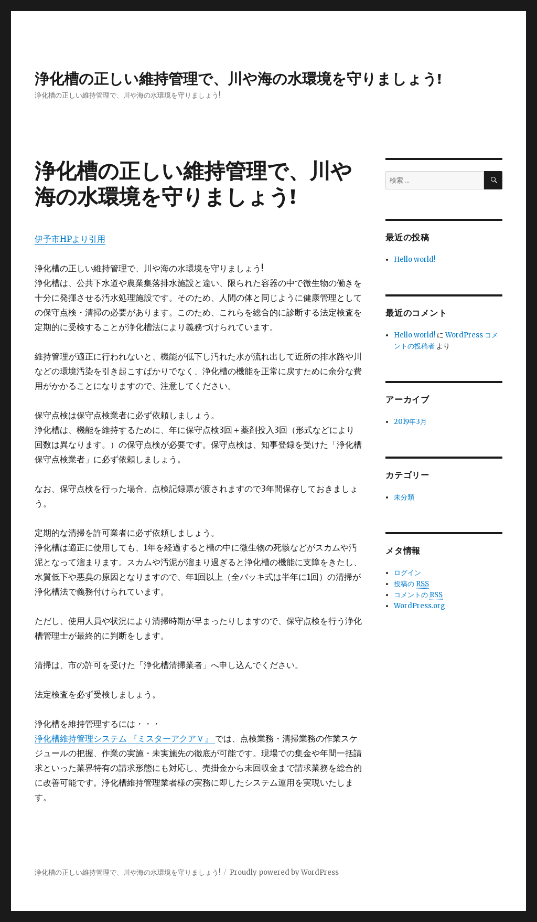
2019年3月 (410, 421)
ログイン (407, 572)
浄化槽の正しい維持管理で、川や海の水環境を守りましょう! (238, 79)
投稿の (411, 584)
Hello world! (414, 259)
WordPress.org (419, 605)
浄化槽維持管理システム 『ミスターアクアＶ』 (125, 738)
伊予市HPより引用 (70, 239)
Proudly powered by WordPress (284, 872)
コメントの (418, 595)
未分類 (404, 497)
